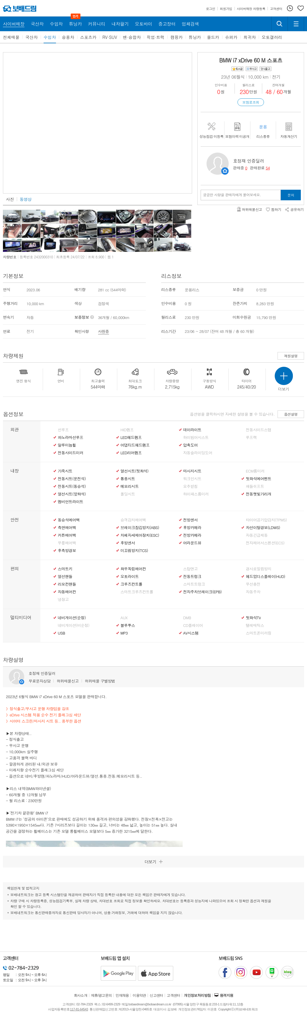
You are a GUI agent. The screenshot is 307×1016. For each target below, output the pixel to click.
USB (61, 633)
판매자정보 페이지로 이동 (225, 171)
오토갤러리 (272, 37)
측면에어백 (67, 528)
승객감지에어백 (133, 520)
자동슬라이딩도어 (197, 453)
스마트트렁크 (194, 584)
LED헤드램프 (131, 437)
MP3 (124, 633)
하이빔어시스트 (196, 437)
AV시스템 (191, 633)
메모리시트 (130, 486)
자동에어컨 (67, 592)
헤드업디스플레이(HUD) (265, 576)
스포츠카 (88, 37)
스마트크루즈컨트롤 (137, 592)
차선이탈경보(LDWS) (263, 528)
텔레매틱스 (255, 625)
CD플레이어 (193, 625)
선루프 (63, 430)
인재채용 (122, 995)
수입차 (50, 37)
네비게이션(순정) (72, 618)
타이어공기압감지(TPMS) (266, 520)
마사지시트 (192, 471)
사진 (10, 199)
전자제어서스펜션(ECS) (265, 543)
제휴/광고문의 (101, 995)
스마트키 (65, 569)
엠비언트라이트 (70, 502)
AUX (124, 618)
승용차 (68, 37)
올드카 (213, 37)
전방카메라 (192, 535)
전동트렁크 (192, 576)
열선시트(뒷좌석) (134, 471)
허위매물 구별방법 (100, 681)
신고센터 (156, 995)
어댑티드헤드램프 (135, 445)
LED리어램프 (131, 453)
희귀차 (249, 37)
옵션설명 (291, 414)
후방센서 (128, 543)
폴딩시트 (128, 494)
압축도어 (190, 445)
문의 (291, 194)
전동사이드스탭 (258, 430)
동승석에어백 (69, 520)
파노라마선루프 (70, 437)
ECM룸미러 (255, 471)
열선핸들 (65, 576)
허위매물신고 (67, 681)
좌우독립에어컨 (133, 569)
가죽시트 (65, 471)
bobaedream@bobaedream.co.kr (149, 1004)
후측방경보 (67, 551)
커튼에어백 (67, 535)
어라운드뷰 (192, 543)
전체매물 (11, 37)
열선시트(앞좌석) (72, 494)
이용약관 (139, 995)
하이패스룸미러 (196, 494)
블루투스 (128, 625)
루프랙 (251, 437)
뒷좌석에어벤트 (258, 479)
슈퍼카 (231, 37)
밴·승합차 (132, 37)
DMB (187, 618)
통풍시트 (128, 479)
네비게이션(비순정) (73, 625)
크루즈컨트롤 (131, 584)
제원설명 (291, 355)
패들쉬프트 (255, 486)
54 (268, 168)
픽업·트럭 (156, 37)
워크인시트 (192, 479)
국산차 (31, 37)
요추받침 (190, 486)
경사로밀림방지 (258, 569)
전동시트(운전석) (72, 479)
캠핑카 (176, 37)
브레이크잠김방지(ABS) (140, 528)
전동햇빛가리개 (258, 494)
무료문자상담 (39, 681)
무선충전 (253, 584)
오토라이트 (130, 576)
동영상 (26, 199)
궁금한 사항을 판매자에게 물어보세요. (232, 194)
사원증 (103, 331)
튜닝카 (195, 37)
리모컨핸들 (67, 584)
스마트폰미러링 (258, 633)
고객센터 (173, 995)
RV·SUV (110, 37)
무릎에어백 (67, 543)
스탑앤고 (190, 569)
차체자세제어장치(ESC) (140, 535)
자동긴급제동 (257, 535)
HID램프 (127, 430)
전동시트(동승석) (72, 486)
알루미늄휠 (67, 445)
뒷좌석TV (253, 618)
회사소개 (81, 995)
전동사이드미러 (70, 453)
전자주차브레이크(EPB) (202, 592)
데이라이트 (192, 430)
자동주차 (253, 592)
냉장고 (63, 599)
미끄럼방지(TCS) (134, 551)
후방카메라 (192, 528)
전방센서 (190, 520)
